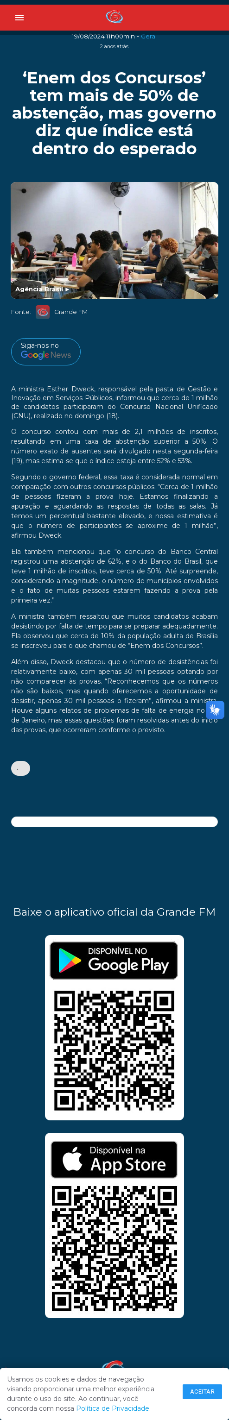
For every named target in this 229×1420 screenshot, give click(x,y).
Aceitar (202, 1391)
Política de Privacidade (112, 1408)
